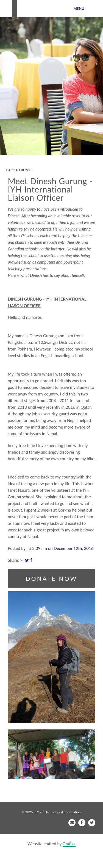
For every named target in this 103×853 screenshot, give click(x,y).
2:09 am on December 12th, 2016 (62, 548)
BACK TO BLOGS (19, 170)
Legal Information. (68, 812)
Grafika (69, 843)
